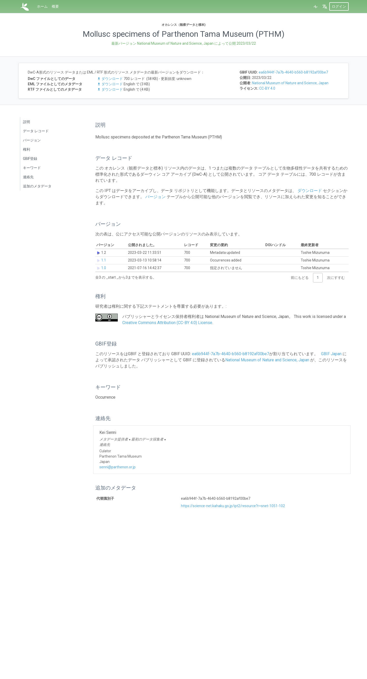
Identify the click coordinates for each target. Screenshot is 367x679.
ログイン (339, 6)
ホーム (42, 6)
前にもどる (300, 278)
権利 (26, 149)
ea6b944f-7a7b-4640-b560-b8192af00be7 (293, 72)
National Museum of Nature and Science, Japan (290, 83)
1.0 (103, 268)
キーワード (32, 168)
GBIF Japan (331, 353)
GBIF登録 (30, 159)
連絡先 (28, 177)
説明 (26, 122)
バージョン (32, 140)
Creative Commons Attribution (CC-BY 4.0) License (167, 322)
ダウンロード (110, 79)
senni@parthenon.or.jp (117, 467)
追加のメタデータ (37, 186)
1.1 (103, 260)
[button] (324, 6)
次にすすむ (336, 278)
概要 (55, 6)
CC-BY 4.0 (267, 88)
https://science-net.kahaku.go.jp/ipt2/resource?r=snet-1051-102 (233, 506)
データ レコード (36, 131)
